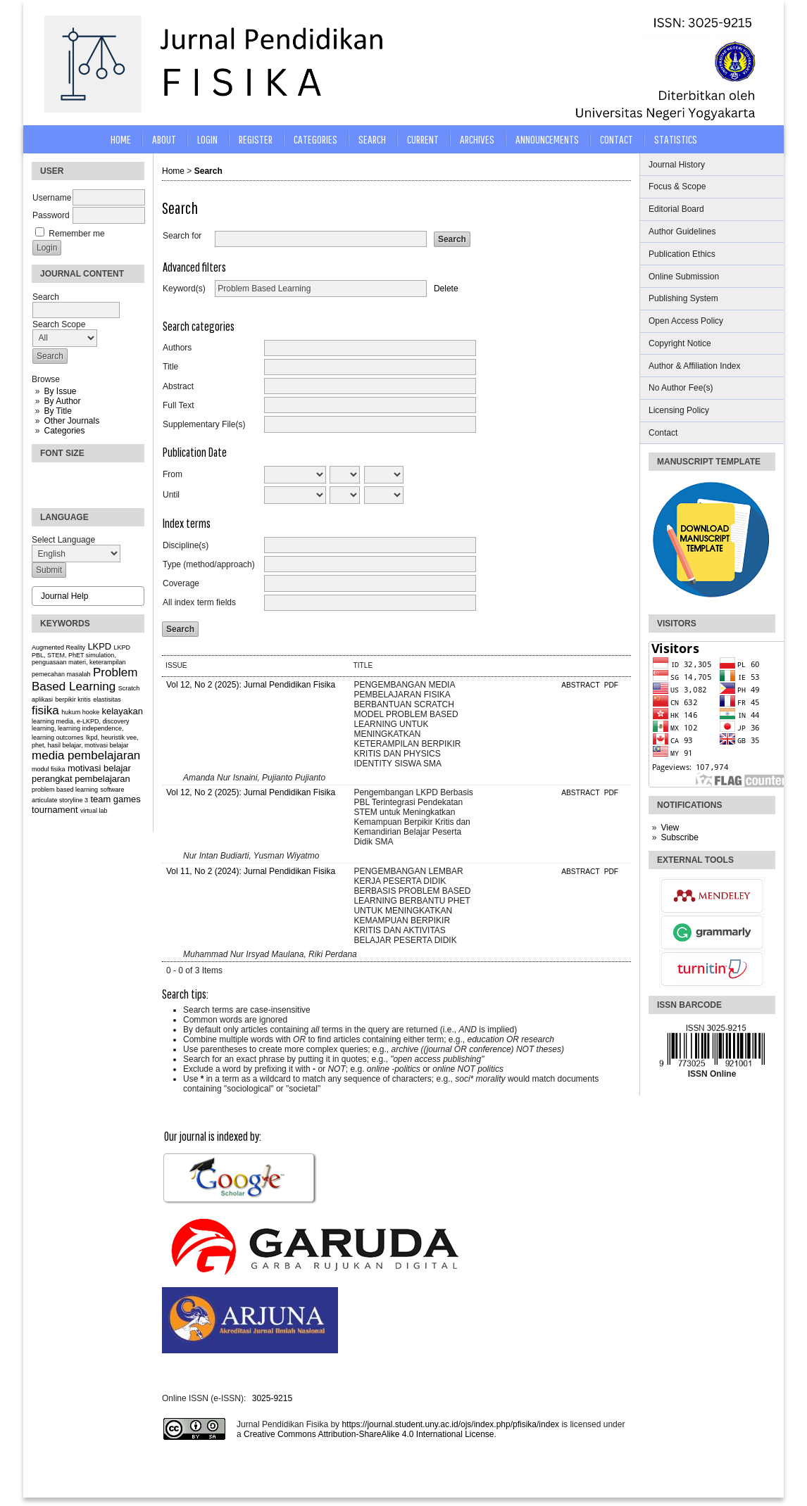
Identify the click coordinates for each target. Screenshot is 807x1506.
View (670, 828)
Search (372, 139)
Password (51, 215)
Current (423, 139)
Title (170, 367)
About (164, 139)
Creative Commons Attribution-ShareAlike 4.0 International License (369, 1434)
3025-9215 (272, 1398)
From (172, 474)
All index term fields (199, 602)
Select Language (63, 540)
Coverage (181, 583)
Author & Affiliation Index (695, 366)
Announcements (547, 139)
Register (256, 139)
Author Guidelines (682, 231)
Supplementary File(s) (204, 424)
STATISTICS (675, 139)
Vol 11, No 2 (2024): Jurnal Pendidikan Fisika (250, 871)
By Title (57, 411)
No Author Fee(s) (681, 388)
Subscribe (679, 837)
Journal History (677, 165)
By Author (62, 401)
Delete (446, 288)
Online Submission (684, 276)
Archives (477, 139)
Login (207, 139)
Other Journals (71, 421)
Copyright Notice (680, 343)
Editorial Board (676, 209)
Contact (663, 433)
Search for (182, 236)
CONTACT (616, 139)
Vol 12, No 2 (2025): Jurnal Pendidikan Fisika (250, 685)
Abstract (178, 386)
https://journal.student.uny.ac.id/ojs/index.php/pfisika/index (450, 1424)
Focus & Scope (677, 186)
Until (171, 495)
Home (121, 139)
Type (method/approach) (209, 564)
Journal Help (64, 596)
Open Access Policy (686, 321)
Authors (177, 348)
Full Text (178, 405)
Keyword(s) (184, 288)
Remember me (76, 234)
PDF (611, 685)
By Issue (60, 391)
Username (51, 198)
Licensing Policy (679, 410)
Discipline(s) (185, 545)
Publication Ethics (682, 254)
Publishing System (683, 298)
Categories (64, 431)
